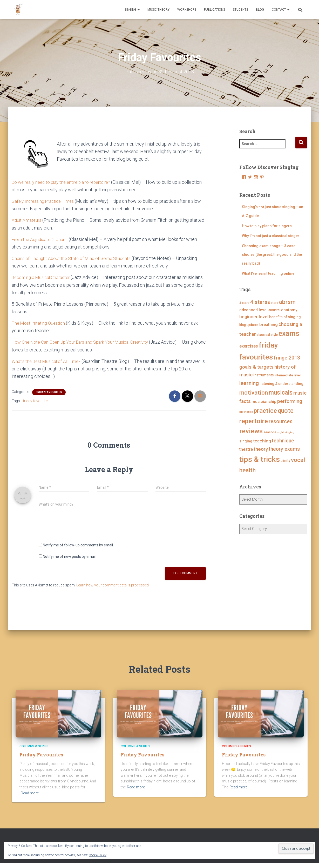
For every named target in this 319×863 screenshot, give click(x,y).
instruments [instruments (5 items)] (263, 375)
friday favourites (36, 400)
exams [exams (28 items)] (289, 333)
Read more (30, 793)
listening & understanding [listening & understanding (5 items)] (281, 384)
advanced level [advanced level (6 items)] (253, 310)
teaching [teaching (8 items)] (262, 440)
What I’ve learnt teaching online (268, 273)
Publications (214, 9)
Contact (280, 9)
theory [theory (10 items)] (261, 449)
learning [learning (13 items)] (249, 383)
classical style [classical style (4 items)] (267, 335)
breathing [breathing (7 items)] (268, 324)
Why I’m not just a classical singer (270, 236)
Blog (260, 9)
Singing (132, 9)
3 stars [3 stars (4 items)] (244, 303)
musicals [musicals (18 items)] (281, 392)
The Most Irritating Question (40, 322)
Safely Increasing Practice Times (45, 201)
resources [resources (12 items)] (281, 421)
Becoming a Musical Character (42, 277)
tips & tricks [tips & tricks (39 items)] (259, 459)
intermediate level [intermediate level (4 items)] (288, 375)
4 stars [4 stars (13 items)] (258, 302)
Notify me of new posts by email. (69, 556)
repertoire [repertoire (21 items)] (253, 421)
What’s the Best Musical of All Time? (48, 361)
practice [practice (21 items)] (265, 410)
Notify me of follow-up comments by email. (78, 545)
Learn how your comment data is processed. (113, 585)
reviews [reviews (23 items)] (251, 431)
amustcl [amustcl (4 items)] (274, 310)
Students (240, 9)
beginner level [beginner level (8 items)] (253, 316)
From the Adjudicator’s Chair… (42, 239)
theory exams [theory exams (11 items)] (284, 449)
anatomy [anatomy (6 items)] (289, 310)
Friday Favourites (49, 391)
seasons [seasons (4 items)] (269, 432)
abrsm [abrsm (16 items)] (287, 301)
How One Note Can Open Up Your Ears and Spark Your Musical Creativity (84, 341)
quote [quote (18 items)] (286, 410)
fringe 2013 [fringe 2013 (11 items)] (287, 358)
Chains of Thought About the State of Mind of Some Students (73, 258)
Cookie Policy (97, 855)
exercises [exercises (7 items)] (248, 346)
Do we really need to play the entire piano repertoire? (65, 182)
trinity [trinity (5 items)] (285, 460)
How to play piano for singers (267, 226)
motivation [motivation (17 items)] (253, 392)
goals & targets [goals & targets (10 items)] (256, 367)
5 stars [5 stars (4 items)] (273, 303)
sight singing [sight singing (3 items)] (285, 432)
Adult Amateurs (27, 220)
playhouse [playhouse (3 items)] (246, 412)
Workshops (186, 9)
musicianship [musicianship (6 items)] (264, 401)
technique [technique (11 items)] (283, 441)
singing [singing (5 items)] (245, 441)
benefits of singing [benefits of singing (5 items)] (285, 317)
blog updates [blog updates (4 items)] (249, 325)
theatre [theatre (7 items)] (246, 449)
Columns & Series (34, 746)
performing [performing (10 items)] (289, 401)
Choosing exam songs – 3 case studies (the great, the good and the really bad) (272, 254)
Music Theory (158, 9)
